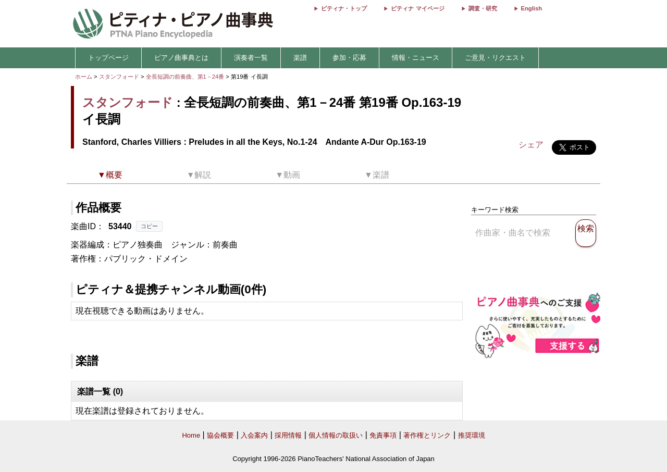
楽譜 (300, 57)
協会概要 (220, 435)
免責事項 (383, 435)
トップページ (108, 57)
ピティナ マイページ (417, 8)
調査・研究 (482, 8)
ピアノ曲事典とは (181, 57)
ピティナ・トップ (344, 8)
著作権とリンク (427, 435)
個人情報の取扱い (335, 435)
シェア (531, 144)
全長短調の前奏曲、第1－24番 (186, 76)
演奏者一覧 (251, 57)
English (531, 8)
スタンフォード (119, 76)
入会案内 (254, 435)
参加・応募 (349, 57)
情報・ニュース (415, 57)
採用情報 (288, 435)
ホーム (83, 76)
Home (191, 435)
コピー (149, 226)
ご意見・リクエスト (495, 57)
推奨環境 (471, 435)
